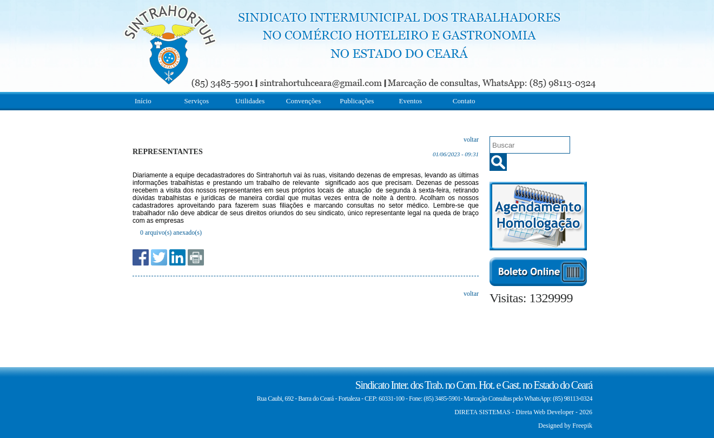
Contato (464, 101)
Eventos (410, 101)
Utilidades (250, 101)
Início (143, 101)
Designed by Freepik (565, 425)
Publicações (357, 101)
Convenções (303, 101)
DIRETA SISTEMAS (482, 412)
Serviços (196, 101)
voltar (471, 139)
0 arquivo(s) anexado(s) (171, 232)
